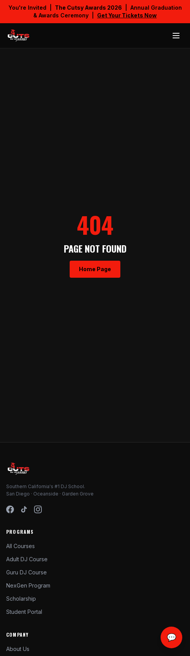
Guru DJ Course (26, 572)
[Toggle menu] (176, 35)
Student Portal (24, 611)
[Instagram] (38, 509)
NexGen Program (28, 585)
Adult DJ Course (27, 559)
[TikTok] (24, 509)
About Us (17, 649)
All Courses (20, 546)
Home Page (95, 269)
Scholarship (21, 598)
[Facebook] (10, 509)
